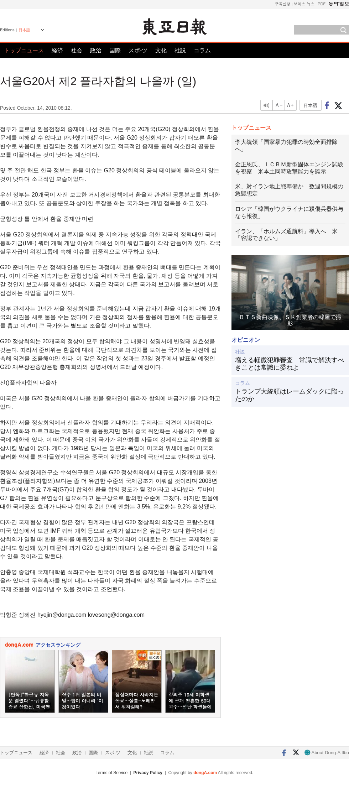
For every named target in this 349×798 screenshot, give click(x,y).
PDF (321, 3)
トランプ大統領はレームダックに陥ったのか (289, 395)
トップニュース (24, 50)
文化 (161, 50)
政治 (95, 50)
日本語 (24, 30)
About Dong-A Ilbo (326, 752)
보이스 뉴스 (304, 3)
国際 (115, 50)
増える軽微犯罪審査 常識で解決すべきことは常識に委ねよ (289, 363)
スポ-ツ (138, 50)
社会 (76, 50)
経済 (57, 50)
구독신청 (283, 3)
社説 (180, 50)
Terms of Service (111, 772)
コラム (202, 50)
